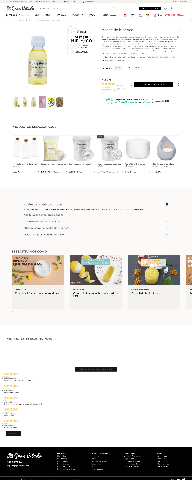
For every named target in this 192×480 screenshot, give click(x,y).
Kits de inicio (62, 459)
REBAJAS (180, 15)
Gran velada (162, 456)
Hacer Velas (162, 461)
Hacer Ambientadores (66, 469)
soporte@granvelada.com (18, 466)
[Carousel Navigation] (102, 312)
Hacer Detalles (163, 466)
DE (125, 15)
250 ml (127, 68)
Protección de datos (132, 464)
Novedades (169, 15)
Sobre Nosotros (97, 469)
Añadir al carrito (153, 84)
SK (132, 15)
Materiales (61, 456)
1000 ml (136, 68)
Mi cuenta (95, 456)
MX (140, 15)
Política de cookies (131, 466)
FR (155, 15)
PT (147, 15)
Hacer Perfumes (64, 466)
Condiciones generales (133, 461)
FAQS (93, 466)
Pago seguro (129, 459)
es (183, 9)
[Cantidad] (130, 84)
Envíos (93, 459)
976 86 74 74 (179, 2)
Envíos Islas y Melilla (99, 461)
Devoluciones (96, 464)
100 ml (118, 68)
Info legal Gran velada (132, 456)
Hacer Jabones (63, 461)
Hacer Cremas (63, 464)
